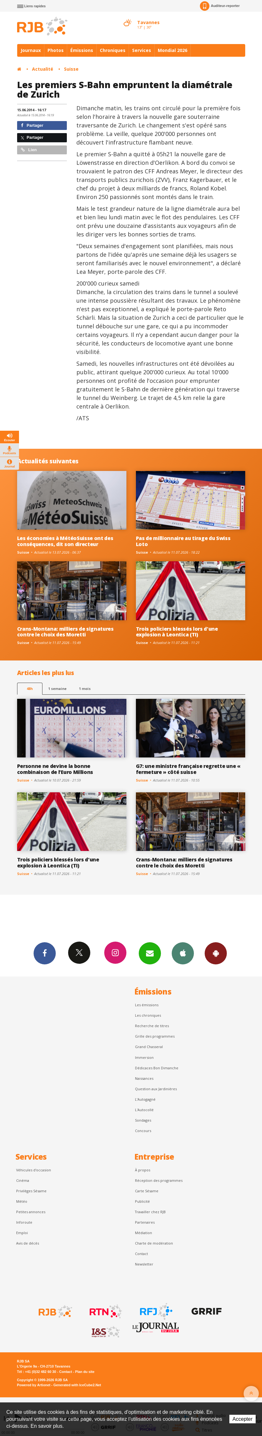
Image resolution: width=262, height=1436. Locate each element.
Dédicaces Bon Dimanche (156, 1068)
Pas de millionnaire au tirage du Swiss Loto (183, 541)
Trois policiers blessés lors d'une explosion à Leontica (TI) (177, 631)
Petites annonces (30, 1212)
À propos (142, 1170)
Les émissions (146, 1005)
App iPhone (183, 953)
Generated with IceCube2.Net (77, 1385)
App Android (216, 953)
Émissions (81, 50)
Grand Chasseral (149, 1047)
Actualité (42, 69)
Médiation (143, 1233)
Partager (32, 125)
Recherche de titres (152, 1026)
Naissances (144, 1078)
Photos (56, 50)
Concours (143, 1131)
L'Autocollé (144, 1110)
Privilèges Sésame (31, 1191)
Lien (29, 149)
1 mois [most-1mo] (85, 688)
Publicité (142, 1201)
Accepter (242, 1419)
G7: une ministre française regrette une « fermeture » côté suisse (188, 769)
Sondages (143, 1120)
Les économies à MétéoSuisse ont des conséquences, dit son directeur (65, 541)
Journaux (31, 50)
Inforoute (24, 1222)
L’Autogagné (145, 1099)
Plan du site (84, 1372)
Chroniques (112, 50)
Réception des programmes (158, 1180)
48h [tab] (30, 688)
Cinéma (22, 1180)
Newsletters (150, 953)
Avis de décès (27, 1243)
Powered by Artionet (33, 1385)
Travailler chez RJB (150, 1212)
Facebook (45, 953)
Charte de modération (154, 1243)
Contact (141, 1254)
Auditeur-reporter (220, 6)
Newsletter (144, 1264)
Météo (21, 1201)
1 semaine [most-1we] (57, 688)
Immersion (144, 1057)
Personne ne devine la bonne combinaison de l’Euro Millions (55, 769)
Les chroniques (148, 1015)
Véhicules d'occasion (33, 1170)
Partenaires (145, 1222)
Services (141, 50)
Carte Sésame (146, 1191)
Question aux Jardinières (156, 1089)
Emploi (22, 1233)
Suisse (71, 69)
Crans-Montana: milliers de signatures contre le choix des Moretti (65, 631)
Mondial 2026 (172, 50)
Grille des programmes (155, 1036)
